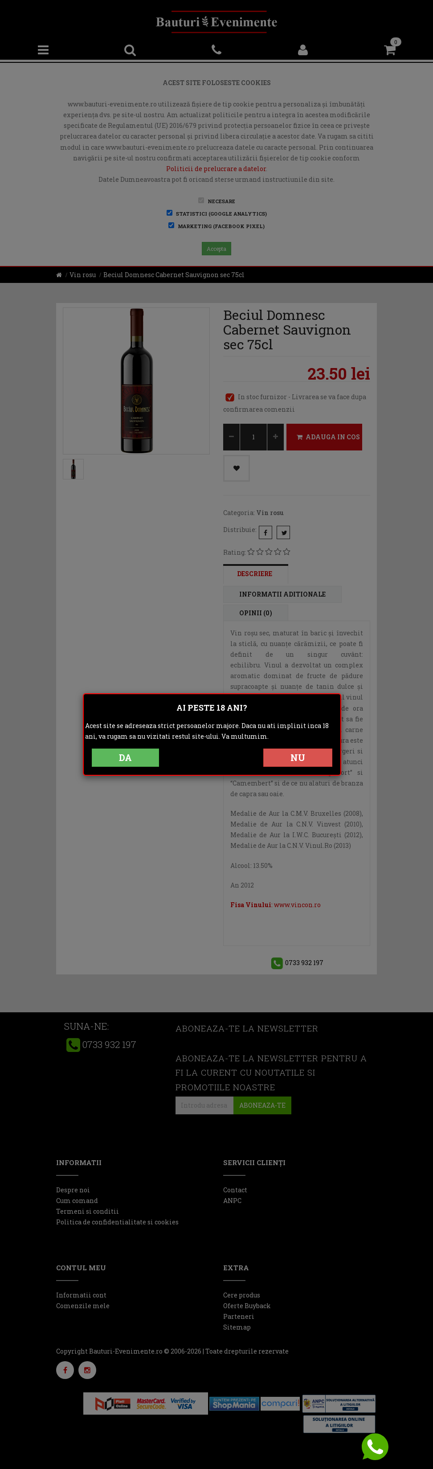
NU (297, 757)
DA (125, 757)
